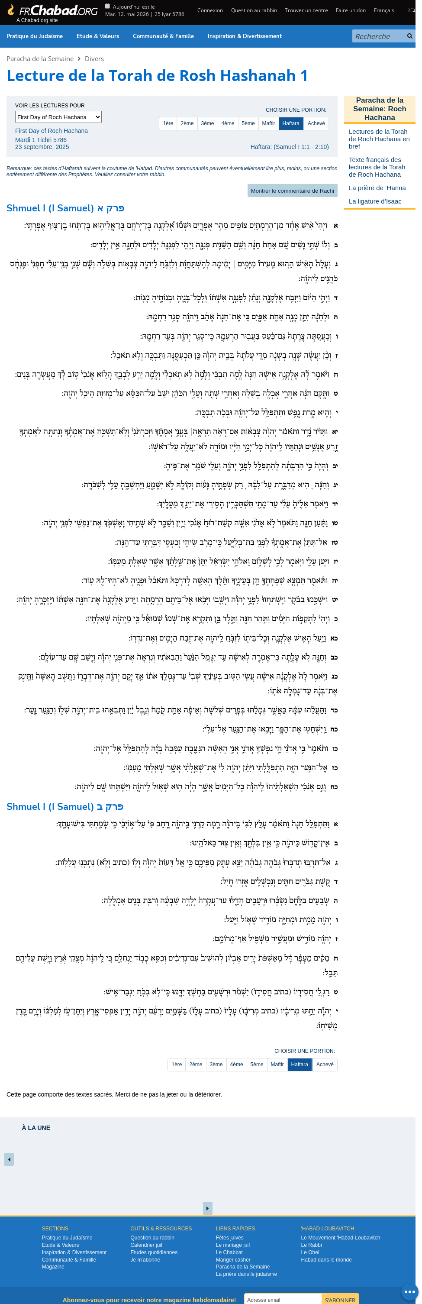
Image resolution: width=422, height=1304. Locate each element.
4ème (228, 123)
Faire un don (351, 10)
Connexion (209, 10)
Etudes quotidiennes (153, 1252)
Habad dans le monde (326, 1260)
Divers (94, 58)
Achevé (316, 123)
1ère (168, 123)
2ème (186, 123)
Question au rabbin (254, 10)
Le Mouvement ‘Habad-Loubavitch (340, 1238)
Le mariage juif (233, 1245)
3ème (207, 123)
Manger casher (233, 1260)
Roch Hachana (385, 113)
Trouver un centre (306, 10)
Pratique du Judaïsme (34, 36)
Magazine (53, 1267)
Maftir (268, 123)
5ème (248, 123)
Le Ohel (310, 1252)
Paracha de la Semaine (40, 58)
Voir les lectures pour (50, 106)
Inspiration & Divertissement (245, 36)
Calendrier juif (146, 1245)
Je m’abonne (145, 1260)
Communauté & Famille (163, 36)
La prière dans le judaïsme (246, 1274)
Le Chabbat (229, 1252)
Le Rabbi (311, 1245)
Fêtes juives (230, 1238)
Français (384, 10)
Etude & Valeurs (98, 36)
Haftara (291, 123)
